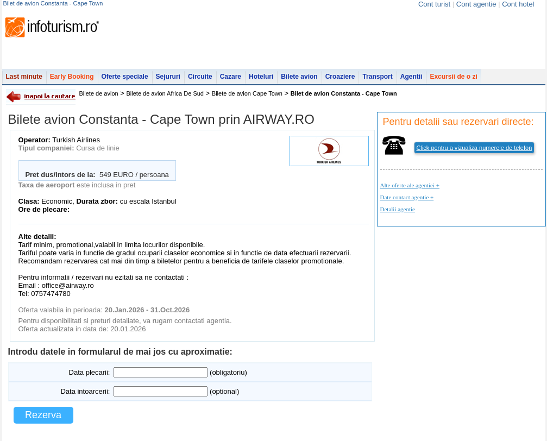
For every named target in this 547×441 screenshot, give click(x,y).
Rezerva (43, 415)
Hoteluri (261, 76)
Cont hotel (518, 4)
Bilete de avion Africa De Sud (165, 93)
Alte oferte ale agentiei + (409, 185)
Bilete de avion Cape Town (247, 93)
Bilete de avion (98, 93)
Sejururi (168, 76)
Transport (377, 76)
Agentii (411, 76)
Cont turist (434, 4)
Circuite (200, 76)
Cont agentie (476, 4)
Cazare (230, 76)
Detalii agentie (397, 209)
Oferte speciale (125, 76)
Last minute (24, 76)
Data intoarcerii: (85, 391)
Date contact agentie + (407, 197)
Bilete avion (299, 76)
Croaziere (340, 76)
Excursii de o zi (453, 76)
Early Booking (72, 76)
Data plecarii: (89, 372)
